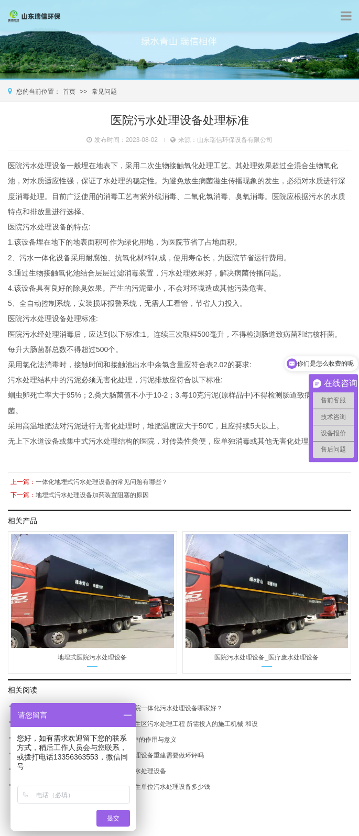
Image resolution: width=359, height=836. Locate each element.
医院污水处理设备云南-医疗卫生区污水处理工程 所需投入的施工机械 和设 (154, 724)
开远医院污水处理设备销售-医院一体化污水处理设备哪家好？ (137, 708)
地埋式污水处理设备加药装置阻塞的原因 (92, 494)
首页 (69, 91)
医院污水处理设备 (37, 165)
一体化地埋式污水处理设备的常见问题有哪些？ (102, 481)
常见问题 (104, 91)
